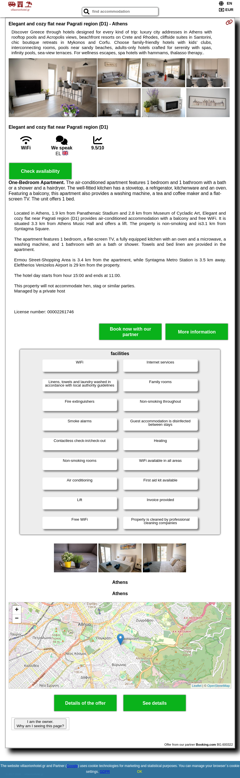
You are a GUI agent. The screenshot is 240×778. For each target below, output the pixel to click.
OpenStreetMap (218, 685)
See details (154, 703)
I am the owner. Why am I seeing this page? (40, 723)
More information (197, 331)
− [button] (17, 618)
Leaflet (197, 685)
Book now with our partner (130, 332)
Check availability (40, 171)
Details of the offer (85, 703)
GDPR (105, 772)
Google (72, 766)
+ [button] (17, 610)
